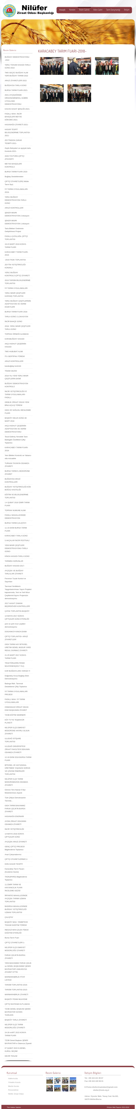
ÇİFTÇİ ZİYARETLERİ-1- (15, 943)
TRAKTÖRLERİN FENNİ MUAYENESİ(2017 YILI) (15, 664)
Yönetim (72, 9)
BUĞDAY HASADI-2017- (15, 566)
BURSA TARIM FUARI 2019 (16, 172)
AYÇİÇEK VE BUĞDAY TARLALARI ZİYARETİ (14, 572)
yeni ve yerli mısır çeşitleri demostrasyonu (15, 625)
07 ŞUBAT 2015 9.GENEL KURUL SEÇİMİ (15, 1049)
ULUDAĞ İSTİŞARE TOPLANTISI (13, 740)
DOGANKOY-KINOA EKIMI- (16, 632)
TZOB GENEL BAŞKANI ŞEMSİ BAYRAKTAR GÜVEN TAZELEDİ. (18, 1012)
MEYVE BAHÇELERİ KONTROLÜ (13, 165)
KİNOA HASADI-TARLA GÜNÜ (17, 556)
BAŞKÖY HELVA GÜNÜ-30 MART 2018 (16, 419)
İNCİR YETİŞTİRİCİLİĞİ (14, 829)
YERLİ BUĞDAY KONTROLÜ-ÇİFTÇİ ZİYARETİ (17, 274)
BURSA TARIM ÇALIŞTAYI (15, 523)
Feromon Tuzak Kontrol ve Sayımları (15, 580)
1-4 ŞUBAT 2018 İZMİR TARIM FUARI (17, 504)
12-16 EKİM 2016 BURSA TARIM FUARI (18, 758)
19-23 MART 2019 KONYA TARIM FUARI (15, 245)
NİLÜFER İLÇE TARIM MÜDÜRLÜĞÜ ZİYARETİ (15, 1026)
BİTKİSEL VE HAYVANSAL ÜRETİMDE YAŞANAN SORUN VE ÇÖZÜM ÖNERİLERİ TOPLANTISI (17, 769)
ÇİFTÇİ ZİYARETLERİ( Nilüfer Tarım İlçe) (17, 182)
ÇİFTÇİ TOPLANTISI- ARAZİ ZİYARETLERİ (16, 638)
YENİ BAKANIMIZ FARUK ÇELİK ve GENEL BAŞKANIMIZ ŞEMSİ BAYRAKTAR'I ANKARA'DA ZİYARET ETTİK (18, 967)
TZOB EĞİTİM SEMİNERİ (15, 715)
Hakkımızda (13, 1078)
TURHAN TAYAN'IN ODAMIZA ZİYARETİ (17, 464)
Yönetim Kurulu (14, 1082)
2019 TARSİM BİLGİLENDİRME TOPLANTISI (17, 281)
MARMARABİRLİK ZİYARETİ (16, 994)
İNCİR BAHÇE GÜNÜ (13, 321)
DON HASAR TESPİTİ (14, 864)
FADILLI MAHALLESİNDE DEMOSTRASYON (15, 516)
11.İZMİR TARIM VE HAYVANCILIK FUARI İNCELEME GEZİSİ (13, 887)
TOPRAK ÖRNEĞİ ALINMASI (17, 334)
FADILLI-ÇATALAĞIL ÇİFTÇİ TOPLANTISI (16, 237)
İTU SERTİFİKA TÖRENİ (15, 356)
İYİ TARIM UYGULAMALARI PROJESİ (16, 693)
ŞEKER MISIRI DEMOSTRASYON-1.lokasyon (17, 222)
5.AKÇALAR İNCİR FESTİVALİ (17, 540)
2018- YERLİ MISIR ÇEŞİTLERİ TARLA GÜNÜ (17, 327)
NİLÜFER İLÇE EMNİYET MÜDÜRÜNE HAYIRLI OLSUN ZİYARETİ (17, 731)
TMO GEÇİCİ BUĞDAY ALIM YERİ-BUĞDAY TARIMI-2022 (16, 74)
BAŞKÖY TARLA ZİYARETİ (16, 1020)
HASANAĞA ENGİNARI (14, 816)
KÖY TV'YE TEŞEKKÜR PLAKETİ (14, 721)
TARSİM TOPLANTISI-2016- (16, 985)
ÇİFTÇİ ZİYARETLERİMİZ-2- (16, 859)
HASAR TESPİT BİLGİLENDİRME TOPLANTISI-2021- (17, 132)
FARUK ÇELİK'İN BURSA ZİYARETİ (15, 956)
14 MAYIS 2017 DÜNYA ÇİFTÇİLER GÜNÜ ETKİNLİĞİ (17, 617)
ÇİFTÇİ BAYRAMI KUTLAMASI (17, 1004)
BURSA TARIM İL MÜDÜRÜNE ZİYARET (17, 472)
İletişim (126, 9)
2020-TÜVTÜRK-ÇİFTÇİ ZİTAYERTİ (14, 157)
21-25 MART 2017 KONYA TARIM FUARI (15, 656)
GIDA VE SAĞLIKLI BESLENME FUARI (18, 411)
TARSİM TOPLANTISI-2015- (16, 990)
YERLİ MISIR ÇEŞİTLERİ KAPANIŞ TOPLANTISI (15, 294)
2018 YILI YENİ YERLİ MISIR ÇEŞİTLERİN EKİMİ (16, 377)
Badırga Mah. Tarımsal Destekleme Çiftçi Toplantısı (16, 685)
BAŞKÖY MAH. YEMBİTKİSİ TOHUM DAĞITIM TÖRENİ (16, 923)
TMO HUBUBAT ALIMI (14, 351)
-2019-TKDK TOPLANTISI (15, 260)
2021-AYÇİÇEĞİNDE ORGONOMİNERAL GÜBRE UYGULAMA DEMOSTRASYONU (16, 99)
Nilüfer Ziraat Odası (16, 1094)
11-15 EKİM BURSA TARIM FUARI (16, 529)
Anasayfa (62, 9)
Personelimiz (13, 1090)
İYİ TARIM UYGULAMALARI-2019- (16, 190)
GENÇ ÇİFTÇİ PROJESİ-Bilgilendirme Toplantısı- (15, 848)
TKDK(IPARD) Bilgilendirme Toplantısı (16, 878)
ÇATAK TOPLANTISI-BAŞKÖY (17, 611)
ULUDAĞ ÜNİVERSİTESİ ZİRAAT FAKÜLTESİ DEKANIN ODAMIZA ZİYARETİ (17, 749)
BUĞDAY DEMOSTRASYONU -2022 (17, 58)
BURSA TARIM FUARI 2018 (16, 312)
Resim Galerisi (84, 9)
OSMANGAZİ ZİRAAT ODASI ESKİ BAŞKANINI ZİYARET (16, 708)
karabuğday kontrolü (13, 366)
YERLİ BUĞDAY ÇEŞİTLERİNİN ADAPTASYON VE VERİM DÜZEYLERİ (18, 304)
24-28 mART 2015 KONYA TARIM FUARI (15, 1034)
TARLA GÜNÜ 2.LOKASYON (16, 317)
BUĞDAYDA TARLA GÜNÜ (16, 85)
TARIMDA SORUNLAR (14, 561)
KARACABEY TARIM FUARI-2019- (16, 253)
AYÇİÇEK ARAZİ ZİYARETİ (16, 842)
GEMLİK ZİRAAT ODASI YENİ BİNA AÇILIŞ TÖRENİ (17, 403)
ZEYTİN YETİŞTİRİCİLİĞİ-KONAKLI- (15, 266)
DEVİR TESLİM (11, 1056)
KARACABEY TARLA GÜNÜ (16, 536)
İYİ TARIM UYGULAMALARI (16, 288)
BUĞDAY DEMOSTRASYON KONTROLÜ (16, 385)
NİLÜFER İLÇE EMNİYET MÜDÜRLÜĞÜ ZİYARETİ (15, 949)
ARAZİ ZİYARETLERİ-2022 (16, 81)
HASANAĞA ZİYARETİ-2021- (16, 125)
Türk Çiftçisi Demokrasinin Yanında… (15, 799)
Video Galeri (97, 9)
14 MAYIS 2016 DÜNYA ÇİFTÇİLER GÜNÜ (14, 835)
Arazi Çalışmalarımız (13, 854)
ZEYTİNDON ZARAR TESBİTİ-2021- (13, 141)
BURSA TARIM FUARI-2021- (16, 90)
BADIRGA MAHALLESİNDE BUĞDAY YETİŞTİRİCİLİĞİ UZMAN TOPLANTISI (16, 909)
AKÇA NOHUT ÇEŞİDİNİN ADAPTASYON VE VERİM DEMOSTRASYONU (15, 429)
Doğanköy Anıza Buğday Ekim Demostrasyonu (17, 677)
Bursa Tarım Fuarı (12, 938)
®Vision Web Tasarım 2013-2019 (118, 1107)
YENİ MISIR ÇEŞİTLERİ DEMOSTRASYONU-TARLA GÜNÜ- (16, 548)
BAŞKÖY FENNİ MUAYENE (16, 999)
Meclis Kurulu (13, 1086)
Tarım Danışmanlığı (113, 9)
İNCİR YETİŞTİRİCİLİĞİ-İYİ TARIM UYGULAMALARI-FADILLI (16, 394)
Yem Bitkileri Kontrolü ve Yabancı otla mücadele (18, 456)
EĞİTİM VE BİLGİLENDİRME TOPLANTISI (16, 496)
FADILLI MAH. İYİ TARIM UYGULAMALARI (15, 700)
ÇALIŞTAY (9, 917)
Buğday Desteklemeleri (14, 177)
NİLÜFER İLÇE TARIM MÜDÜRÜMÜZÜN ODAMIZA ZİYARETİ (16, 782)
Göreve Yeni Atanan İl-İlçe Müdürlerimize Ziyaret (15, 791)
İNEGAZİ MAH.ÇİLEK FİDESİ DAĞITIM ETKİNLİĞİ (16, 931)
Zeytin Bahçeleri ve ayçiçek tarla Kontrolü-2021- (18, 149)
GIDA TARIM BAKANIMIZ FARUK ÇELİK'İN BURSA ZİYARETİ (15, 809)
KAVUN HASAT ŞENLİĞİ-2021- (17, 109)
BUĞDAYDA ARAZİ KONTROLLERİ (12, 480)
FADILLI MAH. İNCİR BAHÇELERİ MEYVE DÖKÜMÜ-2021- (13, 117)
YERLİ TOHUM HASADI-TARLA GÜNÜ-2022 (17, 66)
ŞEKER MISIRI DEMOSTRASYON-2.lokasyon (17, 214)
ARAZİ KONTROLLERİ (14, 208)
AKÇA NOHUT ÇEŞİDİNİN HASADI (15, 345)
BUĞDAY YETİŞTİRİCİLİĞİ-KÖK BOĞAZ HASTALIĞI (18, 488)
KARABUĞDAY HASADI (14, 339)
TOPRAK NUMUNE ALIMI (15, 510)
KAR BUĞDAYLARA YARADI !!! (17, 671)
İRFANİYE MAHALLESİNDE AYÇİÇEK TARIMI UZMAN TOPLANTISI (16, 898)
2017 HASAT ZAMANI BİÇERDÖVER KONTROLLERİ (17, 604)
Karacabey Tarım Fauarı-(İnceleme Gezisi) (15, 870)
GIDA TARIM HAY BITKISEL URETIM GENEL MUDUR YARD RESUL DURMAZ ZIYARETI (18, 647)
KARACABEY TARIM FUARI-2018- (16, 449)
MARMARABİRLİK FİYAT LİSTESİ (15, 978)
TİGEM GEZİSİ (11, 371)
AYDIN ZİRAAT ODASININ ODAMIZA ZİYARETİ (15, 822)
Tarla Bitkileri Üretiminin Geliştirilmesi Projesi (14, 230)
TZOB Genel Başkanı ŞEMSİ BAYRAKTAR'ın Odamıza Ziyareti (18, 1041)
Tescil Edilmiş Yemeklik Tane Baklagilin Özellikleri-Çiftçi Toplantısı (16, 440)
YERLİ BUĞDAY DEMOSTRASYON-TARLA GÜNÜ (15, 200)
